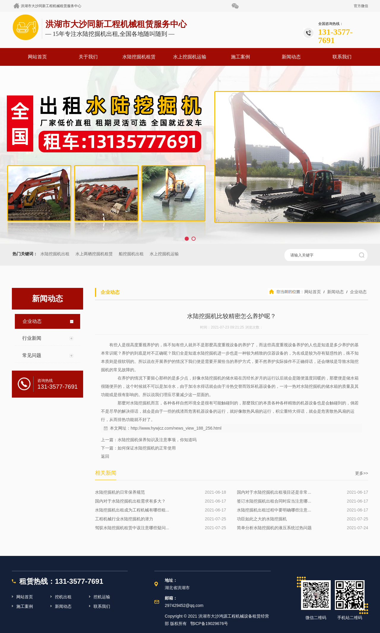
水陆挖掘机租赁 (139, 56)
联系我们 (342, 56)
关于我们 (88, 56)
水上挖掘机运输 (189, 56)
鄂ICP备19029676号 (209, 623)
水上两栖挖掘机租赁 (94, 254)
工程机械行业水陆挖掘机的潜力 (124, 518)
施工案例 (240, 56)
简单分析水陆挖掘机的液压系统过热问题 (274, 527)
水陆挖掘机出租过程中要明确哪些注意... (274, 510)
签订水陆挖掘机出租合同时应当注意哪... (274, 501)
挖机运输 (102, 596)
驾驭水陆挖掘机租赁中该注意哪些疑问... (132, 527)
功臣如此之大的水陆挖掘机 (262, 518)
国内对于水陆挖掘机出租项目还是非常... (274, 492)
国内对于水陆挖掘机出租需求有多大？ (130, 501)
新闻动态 (291, 56)
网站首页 (37, 56)
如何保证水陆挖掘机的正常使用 (147, 448)
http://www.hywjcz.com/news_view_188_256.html (176, 428)
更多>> (361, 473)
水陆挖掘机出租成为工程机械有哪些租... (132, 510)
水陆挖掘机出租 (54, 254)
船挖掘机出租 (131, 254)
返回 (105, 456)
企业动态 (358, 291)
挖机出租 (63, 596)
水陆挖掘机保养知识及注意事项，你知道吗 (157, 439)
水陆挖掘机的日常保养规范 (120, 492)
